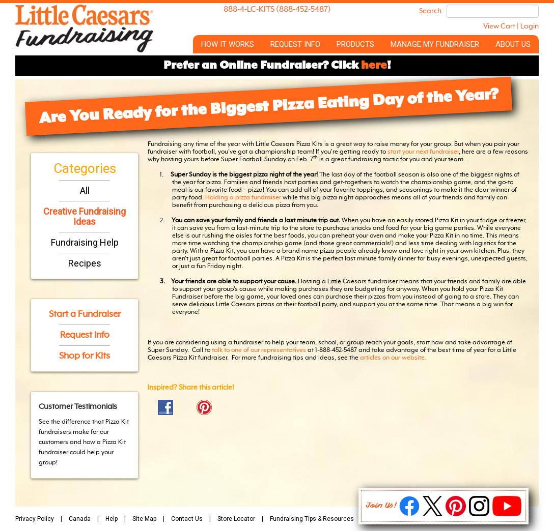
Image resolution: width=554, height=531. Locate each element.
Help (111, 518)
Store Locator (236, 518)
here (374, 66)
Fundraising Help (85, 242)
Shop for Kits (84, 356)
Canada (80, 518)
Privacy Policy (34, 518)
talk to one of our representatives (259, 350)
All (85, 190)
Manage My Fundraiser (435, 44)
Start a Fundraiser (85, 314)
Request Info (295, 44)
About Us (513, 44)
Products (355, 44)
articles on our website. (394, 358)
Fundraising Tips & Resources (312, 518)
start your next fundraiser (423, 152)
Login (529, 26)
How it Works (227, 44)
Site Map (144, 518)
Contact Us (187, 518)
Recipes (84, 263)
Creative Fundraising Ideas (84, 216)
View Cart (499, 26)
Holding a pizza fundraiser (243, 197)
